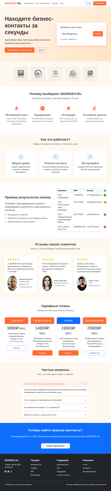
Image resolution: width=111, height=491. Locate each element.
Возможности (29, 3)
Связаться (94, 353)
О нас (85, 465)
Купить (42, 353)
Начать (16, 348)
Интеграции (35, 475)
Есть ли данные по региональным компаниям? (43, 400)
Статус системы (63, 475)
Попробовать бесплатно (19, 50)
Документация (62, 465)
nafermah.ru (73, 39)
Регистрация (100, 3)
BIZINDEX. (13, 3)
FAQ (61, 3)
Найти (98, 34)
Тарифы (54, 3)
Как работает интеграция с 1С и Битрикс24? (42, 407)
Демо (41, 50)
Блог (59, 468)
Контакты (86, 468)
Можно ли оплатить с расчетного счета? (40, 415)
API (32, 471)
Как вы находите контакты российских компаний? (44, 384)
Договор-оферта (89, 471)
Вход (89, 3)
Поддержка (61, 471)
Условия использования (97, 484)
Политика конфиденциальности (77, 484)
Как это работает (43, 3)
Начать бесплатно (55, 446)
